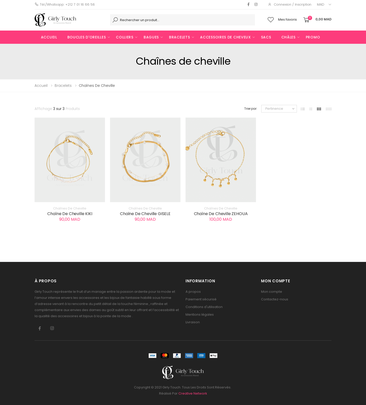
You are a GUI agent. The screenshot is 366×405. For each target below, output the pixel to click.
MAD (320, 4)
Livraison (193, 322)
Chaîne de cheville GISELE (145, 214)
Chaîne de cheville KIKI (69, 214)
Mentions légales (200, 314)
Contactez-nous (274, 299)
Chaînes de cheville (69, 208)
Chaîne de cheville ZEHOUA (221, 214)
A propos (193, 291)
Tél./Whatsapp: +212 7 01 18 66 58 (65, 4)
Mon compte (271, 291)
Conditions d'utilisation (204, 306)
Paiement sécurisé (201, 299)
